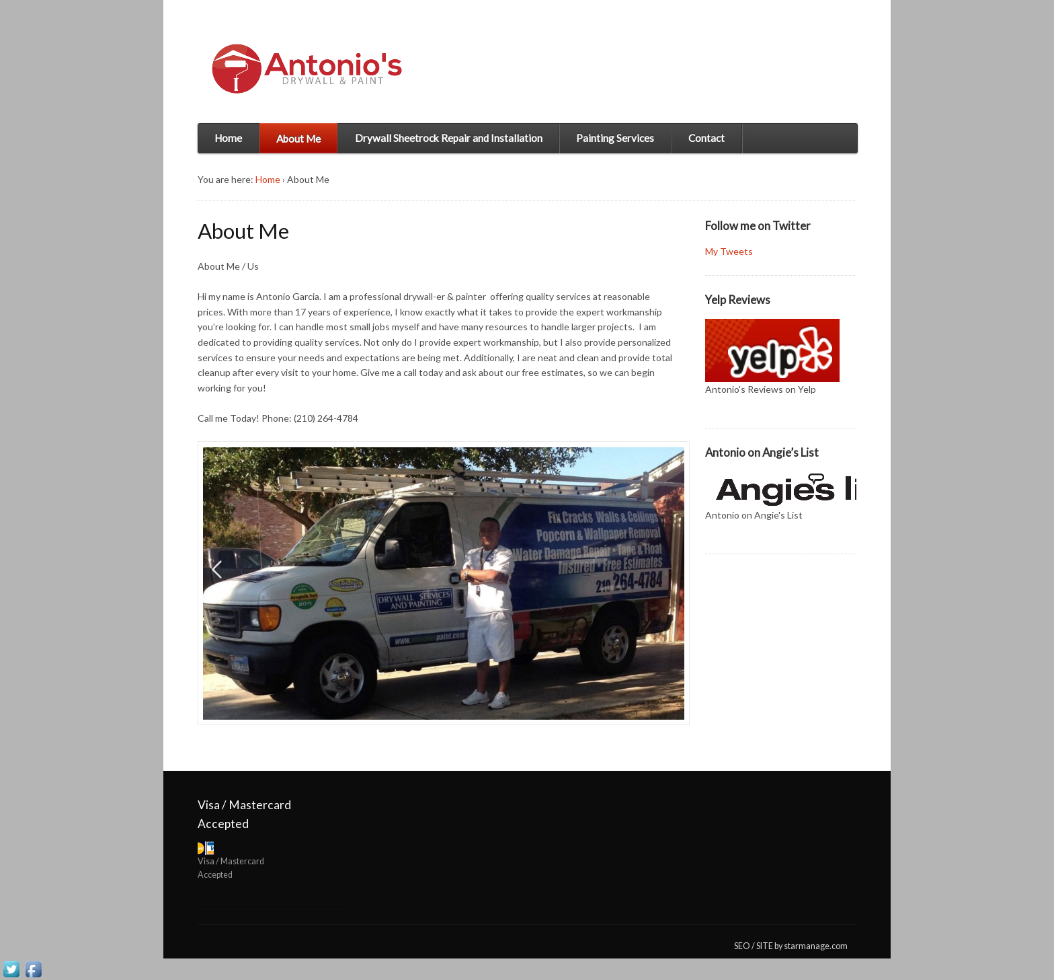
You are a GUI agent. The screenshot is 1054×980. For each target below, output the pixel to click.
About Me (298, 139)
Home (228, 138)
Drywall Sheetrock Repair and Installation (448, 138)
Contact (706, 138)
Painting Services (615, 138)
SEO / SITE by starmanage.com (791, 946)
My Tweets (729, 251)
